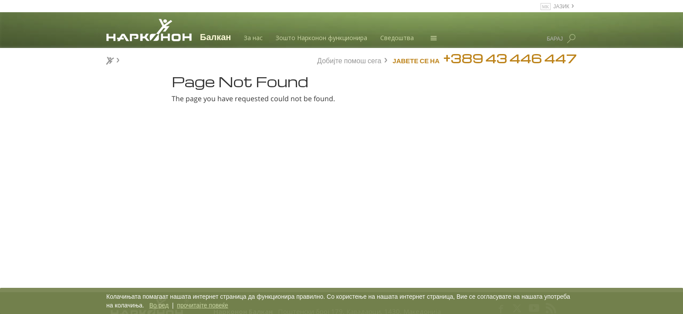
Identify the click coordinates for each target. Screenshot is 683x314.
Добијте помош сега (349, 59)
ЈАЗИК (561, 6)
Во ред (159, 305)
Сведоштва (397, 38)
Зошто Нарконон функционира (321, 38)
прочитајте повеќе (202, 305)
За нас (253, 38)
